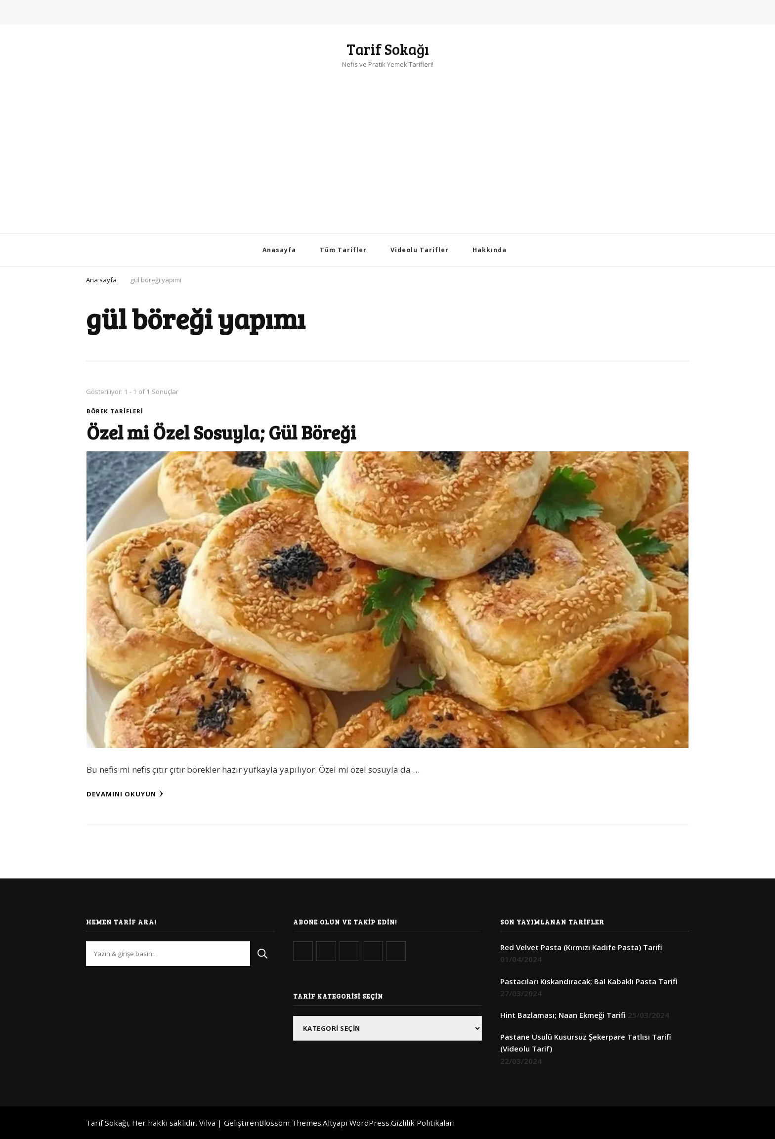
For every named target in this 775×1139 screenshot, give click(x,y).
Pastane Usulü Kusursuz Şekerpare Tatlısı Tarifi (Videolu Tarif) (585, 1042)
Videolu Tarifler (419, 250)
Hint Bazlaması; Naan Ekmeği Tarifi (563, 1015)
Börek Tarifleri (114, 411)
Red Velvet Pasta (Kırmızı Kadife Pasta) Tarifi (581, 947)
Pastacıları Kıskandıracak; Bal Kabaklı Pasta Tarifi (589, 981)
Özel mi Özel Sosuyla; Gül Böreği (221, 432)
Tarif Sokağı (387, 49)
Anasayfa (279, 250)
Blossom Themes (290, 1123)
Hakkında (490, 250)
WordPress (369, 1123)
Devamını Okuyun (125, 793)
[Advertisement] (387, 144)
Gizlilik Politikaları (423, 1123)
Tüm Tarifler (343, 250)
